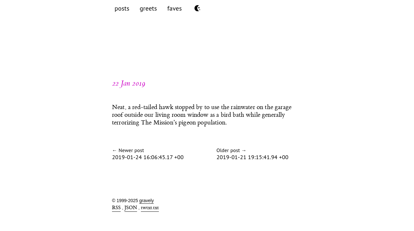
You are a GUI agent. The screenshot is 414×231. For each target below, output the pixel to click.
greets (148, 8)
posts (122, 8)
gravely (146, 200)
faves (174, 8)
